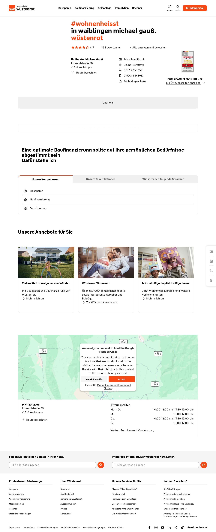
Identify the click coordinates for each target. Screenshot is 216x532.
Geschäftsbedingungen (94, 527)
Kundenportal (195, 8)
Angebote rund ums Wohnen (125, 508)
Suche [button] (178, 8)
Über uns (64, 489)
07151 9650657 (130, 70)
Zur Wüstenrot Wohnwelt (99, 302)
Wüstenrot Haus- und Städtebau (179, 503)
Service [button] (169, 8)
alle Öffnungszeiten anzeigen (185, 83)
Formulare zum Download (124, 498)
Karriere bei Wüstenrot (71, 498)
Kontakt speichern (132, 81)
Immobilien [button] (122, 8)
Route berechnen (84, 73)
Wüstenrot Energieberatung (177, 494)
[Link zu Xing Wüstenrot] (175, 527)
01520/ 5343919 (131, 76)
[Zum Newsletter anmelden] (203, 465)
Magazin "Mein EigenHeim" (124, 489)
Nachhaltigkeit (67, 494)
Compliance (66, 513)
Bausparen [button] (64, 8)
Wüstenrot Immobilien (174, 498)
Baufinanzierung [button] (84, 8)
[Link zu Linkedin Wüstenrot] (169, 527)
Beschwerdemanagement (124, 503)
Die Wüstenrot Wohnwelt (124, 513)
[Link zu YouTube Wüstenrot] (162, 527)
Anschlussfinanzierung (19, 498)
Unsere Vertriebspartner (175, 508)
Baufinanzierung (16, 494)
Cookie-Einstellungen (48, 527)
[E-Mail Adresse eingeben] (155, 465)
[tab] (45, 179)
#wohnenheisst (197, 527)
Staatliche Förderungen (20, 513)
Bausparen (14, 489)
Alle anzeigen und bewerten (147, 47)
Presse (63, 508)
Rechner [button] (137, 8)
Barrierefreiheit (115, 527)
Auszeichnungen (68, 503)
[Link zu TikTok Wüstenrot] (182, 527)
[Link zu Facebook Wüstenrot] (149, 527)
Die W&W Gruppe (172, 489)
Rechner (13, 508)
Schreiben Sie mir (131, 59)
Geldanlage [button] (104, 8)
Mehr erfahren (33, 298)
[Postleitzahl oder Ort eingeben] (52, 465)
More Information (94, 379)
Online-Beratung (131, 65)
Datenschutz (28, 527)
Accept (121, 379)
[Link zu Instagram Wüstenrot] (156, 527)
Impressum (14, 527)
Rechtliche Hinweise (70, 527)
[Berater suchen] (101, 465)
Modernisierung (16, 503)
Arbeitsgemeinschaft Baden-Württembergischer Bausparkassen (180, 515)
